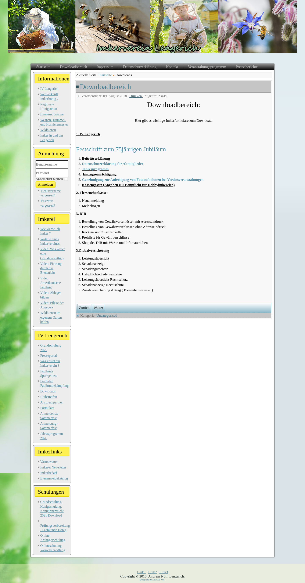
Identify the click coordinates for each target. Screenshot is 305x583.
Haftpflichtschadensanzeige (102, 274)
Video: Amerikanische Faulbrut (50, 282)
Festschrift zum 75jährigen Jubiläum (121, 149)
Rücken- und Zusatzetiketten (102, 232)
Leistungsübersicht (95, 258)
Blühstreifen (48, 397)
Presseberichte (247, 67)
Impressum (105, 67)
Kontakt (172, 67)
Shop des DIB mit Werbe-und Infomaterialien (115, 243)
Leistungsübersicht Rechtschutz (105, 280)
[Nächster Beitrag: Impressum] (98, 308)
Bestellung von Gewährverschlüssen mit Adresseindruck (122, 222)
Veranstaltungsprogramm (207, 67)
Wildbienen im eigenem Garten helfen (51, 317)
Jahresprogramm (95, 169)
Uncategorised (106, 316)
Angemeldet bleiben (49, 179)
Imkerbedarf (48, 473)
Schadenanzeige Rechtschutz (103, 285)
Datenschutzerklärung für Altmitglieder (112, 164)
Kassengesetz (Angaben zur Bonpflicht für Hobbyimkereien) (128, 185)
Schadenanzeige (93, 264)
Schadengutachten (95, 269)
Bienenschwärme (52, 114)
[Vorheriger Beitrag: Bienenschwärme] (84, 308)
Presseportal (48, 355)
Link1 (141, 572)
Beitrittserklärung (96, 158)
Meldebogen (91, 206)
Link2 (152, 572)
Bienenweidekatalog (54, 478)
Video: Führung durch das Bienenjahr (51, 268)
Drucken (136, 96)
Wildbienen (48, 130)
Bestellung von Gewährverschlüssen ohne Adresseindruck (124, 227)
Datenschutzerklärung (140, 67)
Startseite (43, 67)
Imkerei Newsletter (53, 467)
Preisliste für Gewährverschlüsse (105, 237)
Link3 (163, 572)
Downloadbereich (73, 67)
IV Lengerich (49, 88)
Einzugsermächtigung (99, 174)
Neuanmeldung (93, 201)
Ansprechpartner (51, 402)
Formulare (47, 408)
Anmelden (45, 184)
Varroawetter (49, 461)
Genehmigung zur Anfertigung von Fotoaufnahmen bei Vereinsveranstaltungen (143, 180)
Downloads (48, 391)
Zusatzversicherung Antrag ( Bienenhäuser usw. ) (117, 290)
